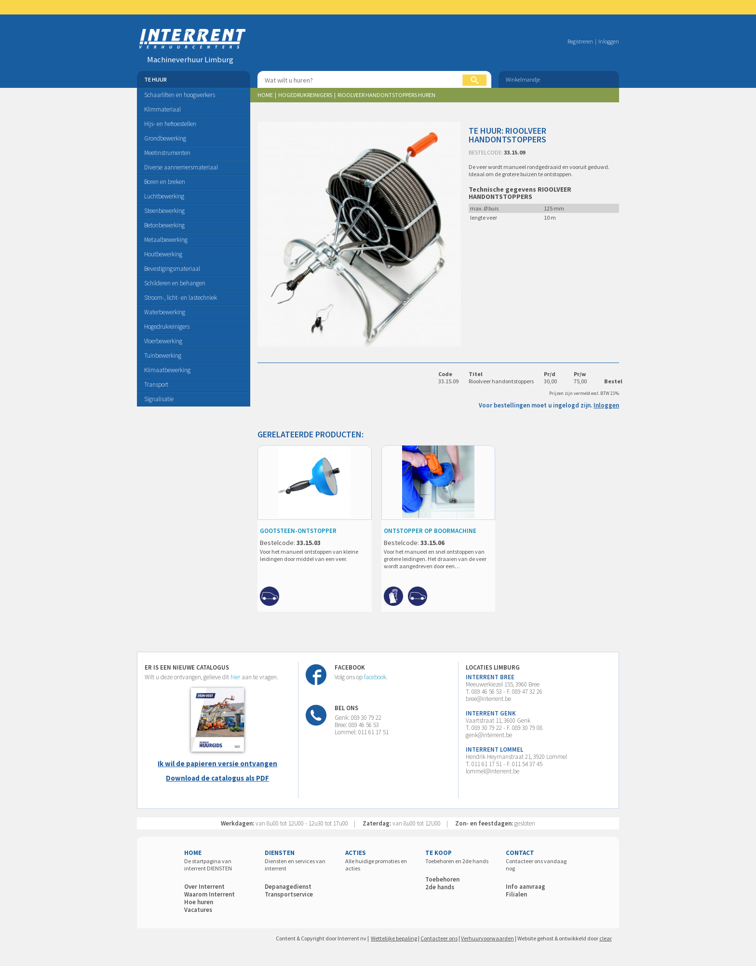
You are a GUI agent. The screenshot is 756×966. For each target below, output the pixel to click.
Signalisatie (159, 399)
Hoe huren (198, 902)
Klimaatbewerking (167, 370)
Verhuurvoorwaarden (487, 938)
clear (605, 938)
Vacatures (198, 910)
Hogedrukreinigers (166, 326)
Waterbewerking (164, 312)
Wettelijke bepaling (394, 938)
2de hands (439, 887)
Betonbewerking (164, 225)
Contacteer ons (439, 938)
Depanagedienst (288, 886)
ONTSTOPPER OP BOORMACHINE (430, 531)
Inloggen (608, 41)
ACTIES (355, 853)
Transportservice (289, 894)
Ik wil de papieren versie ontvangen (217, 763)
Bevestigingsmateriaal (172, 269)
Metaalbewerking (166, 240)
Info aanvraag (525, 886)
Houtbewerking (163, 254)
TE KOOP (438, 853)
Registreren (580, 41)
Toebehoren (442, 879)
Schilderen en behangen (174, 283)
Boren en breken (164, 182)
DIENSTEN (280, 853)
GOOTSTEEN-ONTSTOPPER (298, 531)
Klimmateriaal (162, 109)
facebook (375, 677)
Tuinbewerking (162, 355)
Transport (156, 384)
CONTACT (520, 853)
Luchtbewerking (164, 196)
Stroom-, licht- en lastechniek (180, 298)
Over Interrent (204, 886)
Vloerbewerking (163, 341)
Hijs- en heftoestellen (170, 124)
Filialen (516, 894)
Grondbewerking (165, 138)
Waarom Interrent (209, 894)
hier (235, 677)
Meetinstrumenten (167, 153)
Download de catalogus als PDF (217, 778)
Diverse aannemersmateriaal (181, 167)
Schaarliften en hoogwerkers (179, 95)
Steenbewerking (164, 211)
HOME (193, 853)
